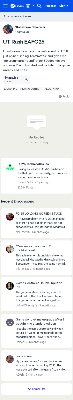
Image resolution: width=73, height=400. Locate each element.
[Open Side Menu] (5, 6)
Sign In (63, 6)
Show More (36, 389)
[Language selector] (30, 6)
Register (50, 6)
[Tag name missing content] (31, 89)
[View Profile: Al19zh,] (10, 359)
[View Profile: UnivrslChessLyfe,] (10, 286)
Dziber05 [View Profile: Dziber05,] (21, 342)
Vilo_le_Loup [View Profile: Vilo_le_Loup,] (23, 269)
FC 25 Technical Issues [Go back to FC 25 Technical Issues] (17, 16)
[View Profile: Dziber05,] (10, 322)
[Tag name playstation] (52, 89)
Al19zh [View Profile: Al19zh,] (20, 374)
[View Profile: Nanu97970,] (10, 217)
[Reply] (64, 96)
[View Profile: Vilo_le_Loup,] (10, 249)
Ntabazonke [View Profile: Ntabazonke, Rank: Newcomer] (23, 27)
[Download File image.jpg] (26, 79)
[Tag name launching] (10, 89)
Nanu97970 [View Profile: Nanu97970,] (23, 232)
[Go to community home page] (17, 6)
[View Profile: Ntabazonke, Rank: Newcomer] (8, 29)
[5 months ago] (40, 232)
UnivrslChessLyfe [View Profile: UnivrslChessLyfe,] (26, 305)
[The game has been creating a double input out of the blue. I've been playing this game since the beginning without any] (41, 296)
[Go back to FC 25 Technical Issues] (43, 164)
